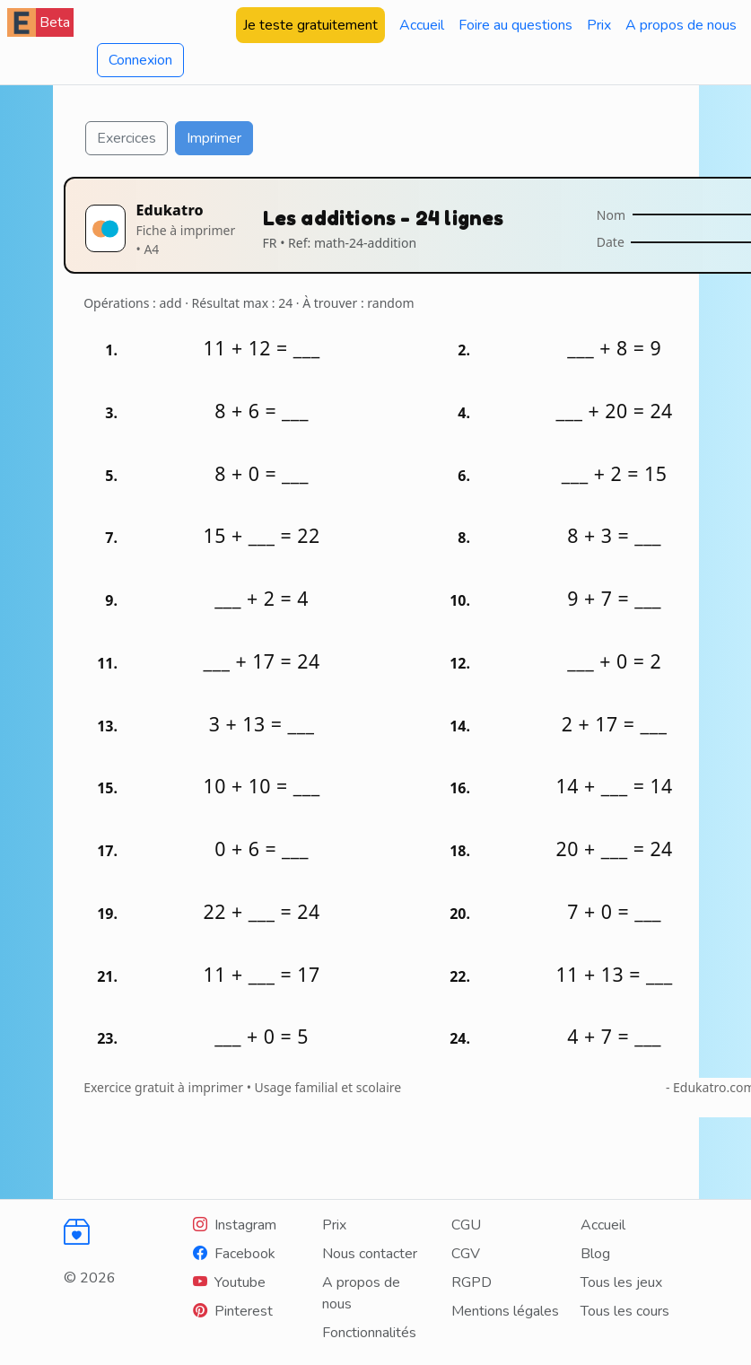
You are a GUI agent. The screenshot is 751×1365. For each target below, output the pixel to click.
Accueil (421, 25)
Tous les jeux (621, 1282)
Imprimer (214, 138)
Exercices (126, 138)
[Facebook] (234, 1253)
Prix (599, 25)
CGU (466, 1225)
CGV (465, 1254)
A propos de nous (681, 25)
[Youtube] (229, 1282)
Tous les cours (625, 1311)
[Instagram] (234, 1225)
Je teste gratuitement (310, 25)
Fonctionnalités (369, 1333)
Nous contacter (369, 1254)
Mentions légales (505, 1311)
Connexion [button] (140, 60)
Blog (595, 1254)
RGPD (471, 1282)
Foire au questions (515, 25)
